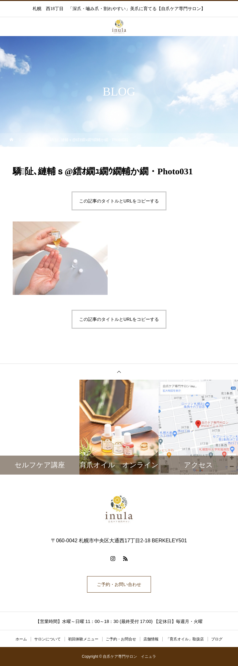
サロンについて (47, 639)
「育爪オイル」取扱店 (185, 639)
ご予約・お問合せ (121, 639)
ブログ (216, 639)
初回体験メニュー (83, 639)
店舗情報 (151, 639)
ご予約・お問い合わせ (119, 584)
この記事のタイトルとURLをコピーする (119, 200)
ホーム (21, 639)
